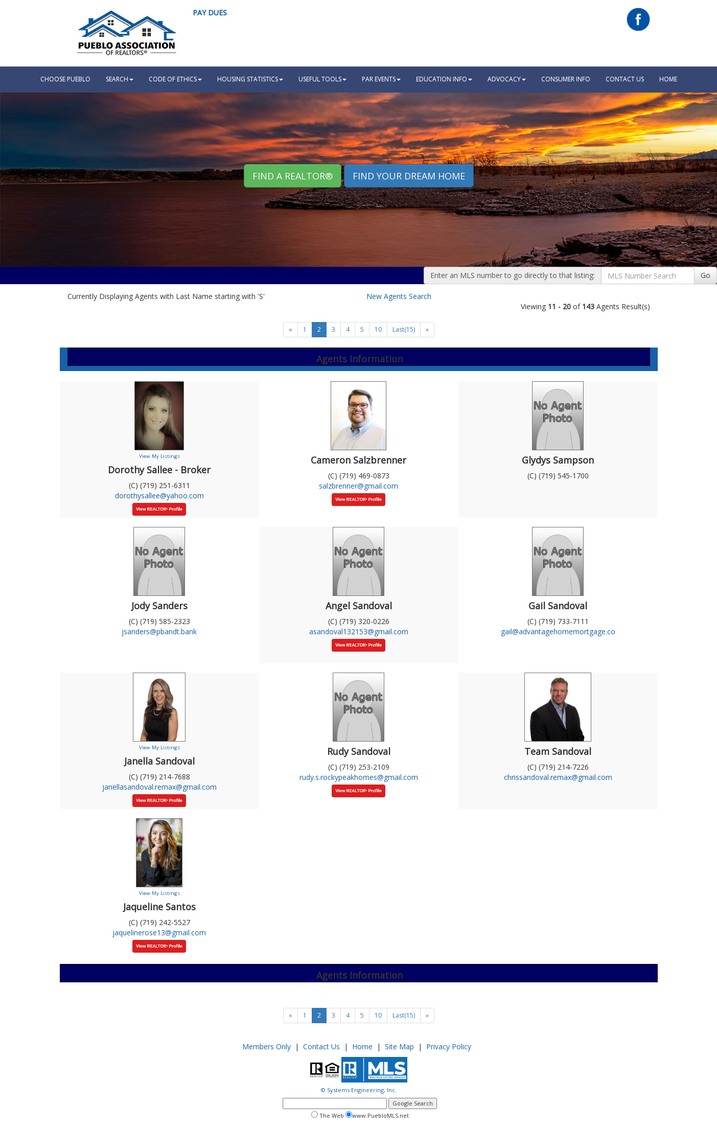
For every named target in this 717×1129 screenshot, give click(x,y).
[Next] (290, 329)
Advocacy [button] (507, 79)
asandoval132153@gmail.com (358, 631)
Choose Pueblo (65, 79)
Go (705, 275)
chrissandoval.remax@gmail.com (558, 777)
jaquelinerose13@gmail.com (159, 932)
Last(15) (403, 329)
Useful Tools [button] (322, 79)
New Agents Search (398, 296)
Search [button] (119, 79)
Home (362, 1046)
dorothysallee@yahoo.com (159, 495)
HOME (668, 79)
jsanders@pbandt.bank (159, 631)
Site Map (399, 1046)
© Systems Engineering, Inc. (359, 1090)
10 (378, 329)
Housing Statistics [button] (250, 79)
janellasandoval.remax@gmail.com (159, 787)
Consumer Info (565, 79)
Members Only (266, 1046)
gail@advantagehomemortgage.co (558, 631)
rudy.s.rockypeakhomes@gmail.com (358, 777)
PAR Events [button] (381, 79)
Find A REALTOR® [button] (292, 176)
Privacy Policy (448, 1046)
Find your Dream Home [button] (409, 176)
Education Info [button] (444, 79)
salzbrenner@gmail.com (358, 486)
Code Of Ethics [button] (175, 79)
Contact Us (625, 79)
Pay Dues (210, 12)
